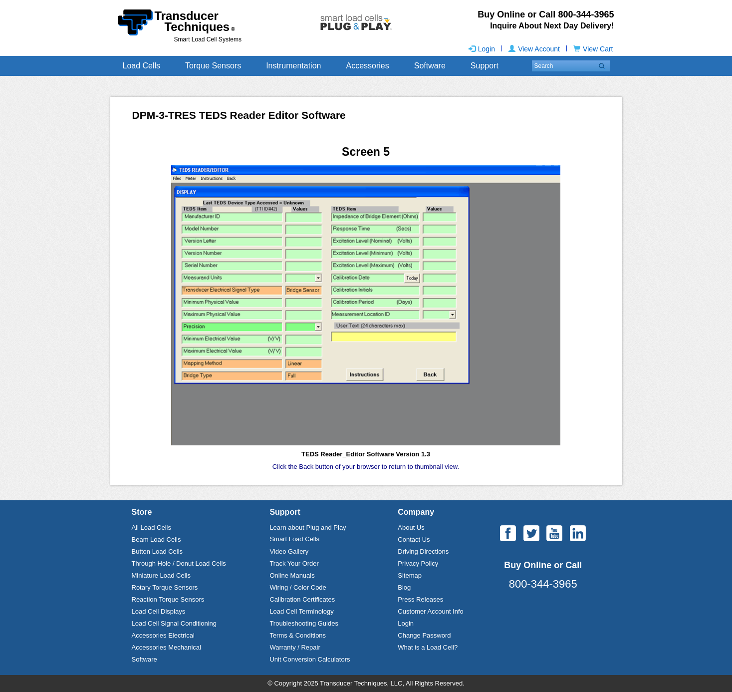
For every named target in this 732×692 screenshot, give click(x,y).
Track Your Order (294, 563)
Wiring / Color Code (297, 587)
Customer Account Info (431, 611)
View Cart (593, 49)
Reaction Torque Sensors (168, 599)
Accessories (367, 65)
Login (482, 49)
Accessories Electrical (163, 635)
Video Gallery (288, 551)
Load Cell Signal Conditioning (174, 623)
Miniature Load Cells (161, 575)
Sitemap (410, 575)
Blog (404, 587)
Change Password (424, 635)
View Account (534, 49)
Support (484, 65)
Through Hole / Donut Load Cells (179, 563)
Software (430, 65)
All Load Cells (152, 527)
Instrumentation (293, 65)
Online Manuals (291, 575)
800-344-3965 (543, 584)
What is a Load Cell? (428, 647)
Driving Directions (423, 551)
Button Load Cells (157, 551)
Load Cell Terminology (301, 611)
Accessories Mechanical (166, 647)
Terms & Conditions (297, 635)
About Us (411, 527)
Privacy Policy (418, 563)
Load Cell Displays (159, 611)
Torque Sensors (213, 65)
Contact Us (414, 539)
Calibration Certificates (302, 599)
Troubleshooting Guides (303, 623)
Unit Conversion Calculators (309, 659)
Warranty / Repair (294, 647)
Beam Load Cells (156, 539)
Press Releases (420, 599)
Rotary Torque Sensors (165, 587)
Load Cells (142, 65)
